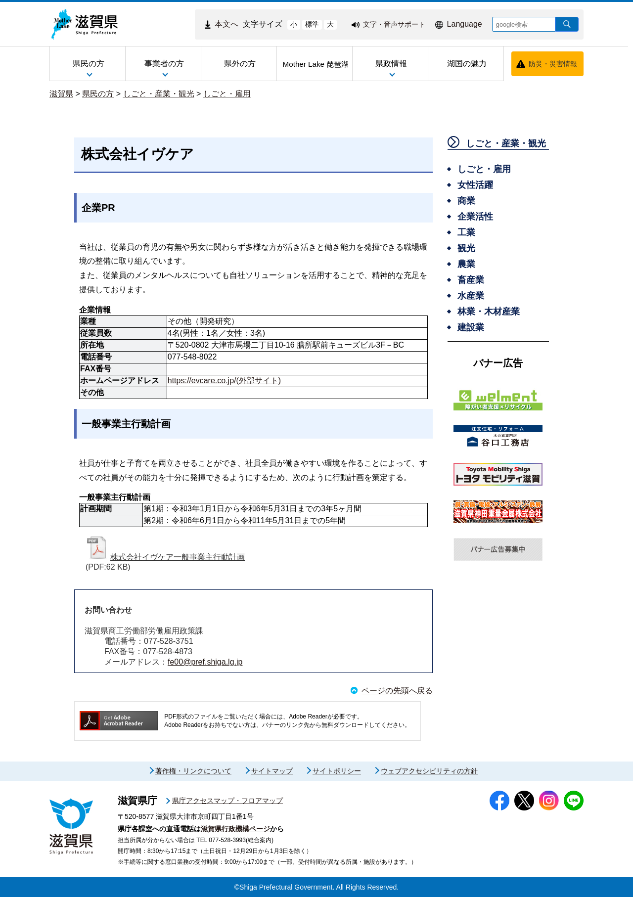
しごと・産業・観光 (158, 94)
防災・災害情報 (553, 64)
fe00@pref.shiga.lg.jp (205, 662)
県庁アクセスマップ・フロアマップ (227, 801)
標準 (312, 24)
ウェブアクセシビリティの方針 (429, 771)
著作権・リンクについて (193, 771)
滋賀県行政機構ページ (235, 829)
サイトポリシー (337, 771)
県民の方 (98, 94)
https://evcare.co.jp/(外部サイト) (224, 380)
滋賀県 (61, 94)
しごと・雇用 (227, 94)
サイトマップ (272, 771)
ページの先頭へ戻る (397, 690)
